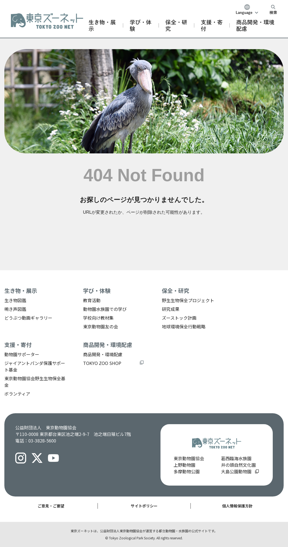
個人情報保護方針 (237, 506)
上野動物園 (184, 465)
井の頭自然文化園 (238, 465)
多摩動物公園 (187, 471)
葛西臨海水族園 (236, 458)
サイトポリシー (144, 506)
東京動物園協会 (189, 458)
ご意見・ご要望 (51, 506)
